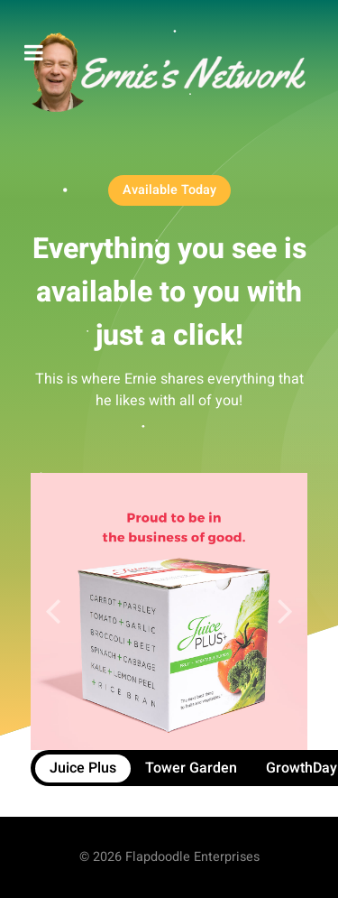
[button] (285, 611)
